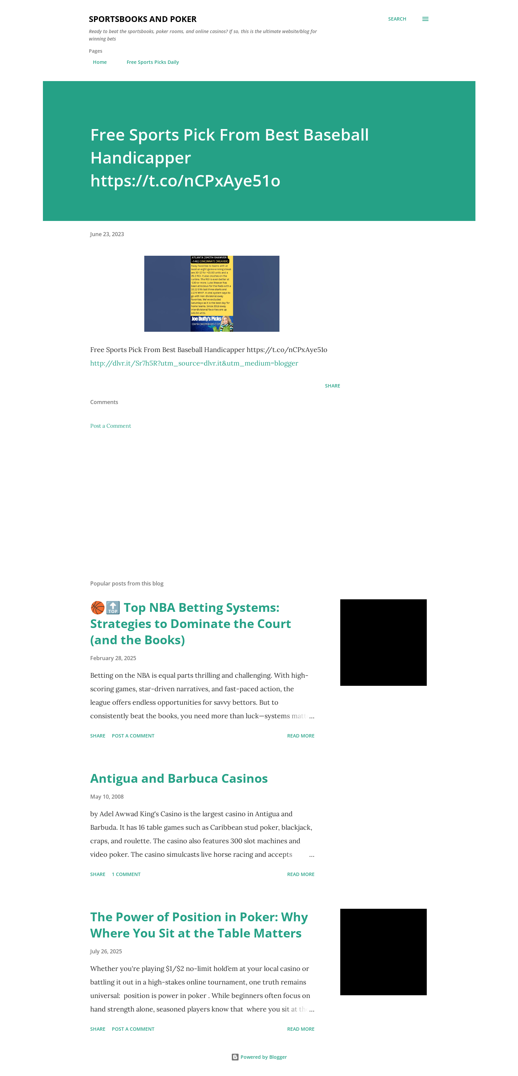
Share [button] (332, 385)
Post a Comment (110, 425)
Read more (301, 735)
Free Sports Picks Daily (149, 62)
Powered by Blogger (259, 1057)
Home (96, 62)
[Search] (397, 19)
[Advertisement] (204, 495)
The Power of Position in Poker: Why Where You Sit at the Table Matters (199, 924)
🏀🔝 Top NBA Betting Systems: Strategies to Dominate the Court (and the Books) (190, 623)
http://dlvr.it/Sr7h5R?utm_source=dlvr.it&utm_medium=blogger (194, 363)
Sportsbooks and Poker (143, 18)
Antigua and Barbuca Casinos (179, 778)
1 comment (126, 874)
